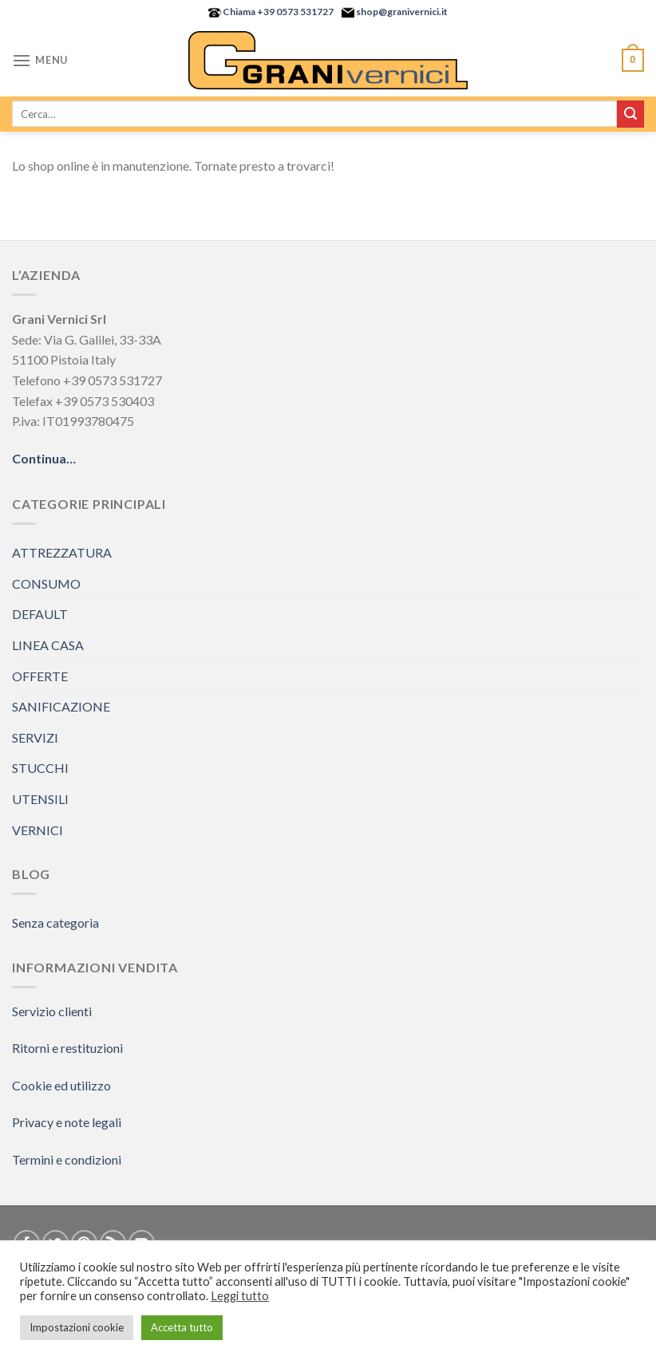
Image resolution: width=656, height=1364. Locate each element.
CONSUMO (46, 583)
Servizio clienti (52, 1011)
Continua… (44, 458)
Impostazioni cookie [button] (77, 1327)
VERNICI (37, 830)
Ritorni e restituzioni (67, 1047)
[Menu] (40, 60)
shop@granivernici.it (401, 12)
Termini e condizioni (66, 1159)
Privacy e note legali (66, 1121)
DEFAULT (40, 613)
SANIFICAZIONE (61, 706)
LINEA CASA (48, 644)
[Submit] (630, 114)
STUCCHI (40, 767)
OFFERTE (40, 676)
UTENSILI (40, 798)
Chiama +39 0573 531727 (277, 12)
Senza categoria (55, 922)
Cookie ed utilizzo (61, 1085)
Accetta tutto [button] (182, 1327)
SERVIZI (35, 737)
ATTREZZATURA (62, 552)
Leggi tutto (240, 1296)
